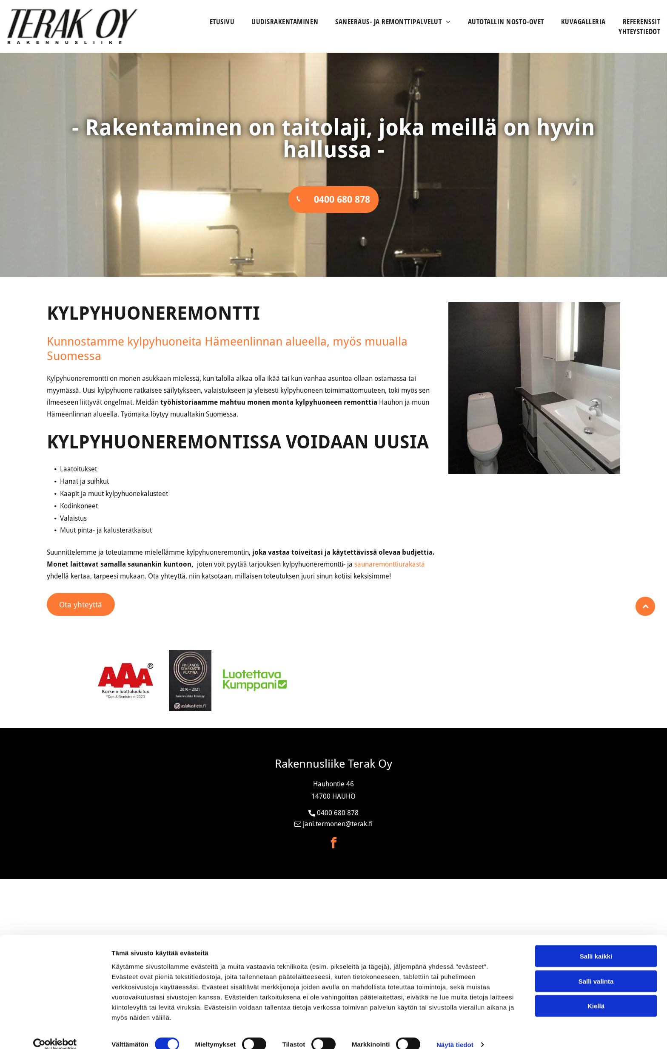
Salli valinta (596, 968)
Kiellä (595, 994)
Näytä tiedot (454, 1032)
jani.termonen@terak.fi (338, 824)
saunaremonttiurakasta (389, 564)
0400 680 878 (338, 813)
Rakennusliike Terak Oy (333, 763)
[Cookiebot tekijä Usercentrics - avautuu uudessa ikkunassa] (55, 1032)
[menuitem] (214, 21)
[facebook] (333, 843)
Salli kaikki (596, 944)
